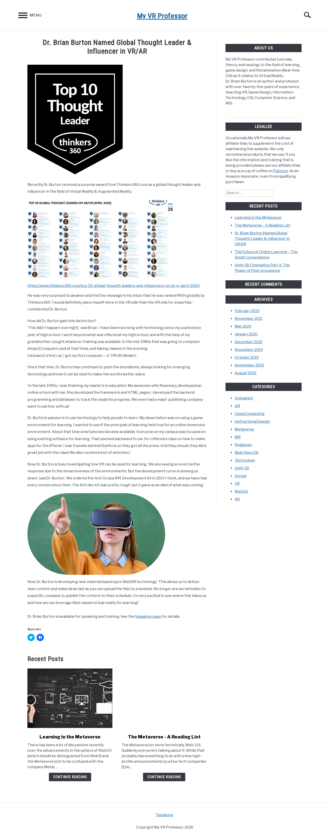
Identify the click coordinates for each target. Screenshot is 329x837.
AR (237, 406)
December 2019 (248, 342)
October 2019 (247, 357)
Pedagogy (243, 445)
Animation (244, 398)
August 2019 (245, 373)
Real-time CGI (246, 452)
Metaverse (244, 429)
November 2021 (249, 318)
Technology (245, 460)
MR (238, 437)
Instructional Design (252, 421)
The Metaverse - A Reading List (164, 737)
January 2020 (246, 334)
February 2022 (247, 311)
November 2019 (249, 350)
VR (237, 483)
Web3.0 (241, 491)
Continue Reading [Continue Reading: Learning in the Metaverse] (70, 777)
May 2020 (243, 326)
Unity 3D (242, 468)
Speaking (164, 815)
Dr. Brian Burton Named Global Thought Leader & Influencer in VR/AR (262, 238)
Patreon (280, 171)
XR (237, 499)
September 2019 (249, 365)
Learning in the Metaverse (70, 737)
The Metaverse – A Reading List (262, 225)
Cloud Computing (250, 414)
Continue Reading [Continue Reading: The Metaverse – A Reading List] (164, 777)
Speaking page (148, 616)
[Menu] (23, 16)
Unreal (240, 476)
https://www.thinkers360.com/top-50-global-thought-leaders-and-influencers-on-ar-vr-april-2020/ (113, 285)
